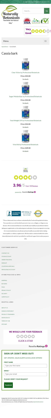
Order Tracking (7, 259)
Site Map (4, 324)
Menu (6, 41)
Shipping (4, 280)
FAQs (3, 287)
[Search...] (33, 11)
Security (4, 293)
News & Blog (6, 317)
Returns (4, 283)
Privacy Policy (6, 290)
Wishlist (4, 263)
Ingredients (5, 46)
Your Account (6, 256)
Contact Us (5, 253)
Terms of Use (6, 321)
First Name (8, 362)
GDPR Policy (5, 297)
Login (26, 2)
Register (37, 2)
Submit (8, 385)
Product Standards (8, 314)
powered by (25, 192)
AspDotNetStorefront (38, 401)
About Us (5, 308)
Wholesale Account (8, 269)
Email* (6, 371)
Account (31, 2)
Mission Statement (8, 311)
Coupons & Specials (8, 266)
